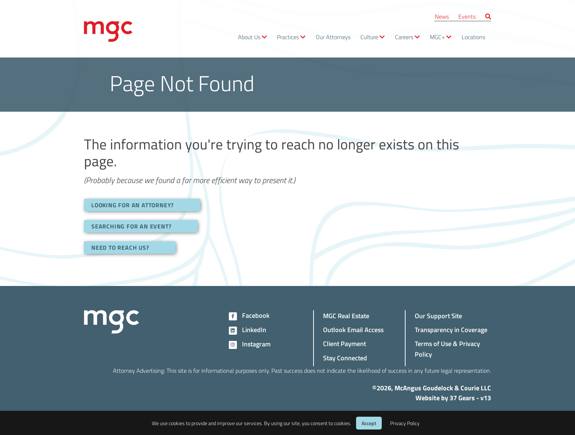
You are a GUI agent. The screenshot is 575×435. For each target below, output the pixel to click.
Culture (369, 37)
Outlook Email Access (353, 329)
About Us (249, 37)
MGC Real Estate (346, 315)
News (442, 16)
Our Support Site (438, 315)
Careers (404, 37)
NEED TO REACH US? (120, 247)
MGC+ (437, 37)
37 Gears (462, 397)
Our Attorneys (333, 37)
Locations (473, 37)
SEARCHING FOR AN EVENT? (131, 226)
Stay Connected (345, 357)
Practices (288, 37)
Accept (369, 423)
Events (467, 16)
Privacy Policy (405, 423)
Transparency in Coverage (451, 329)
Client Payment (344, 343)
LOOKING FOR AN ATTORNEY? (132, 205)
